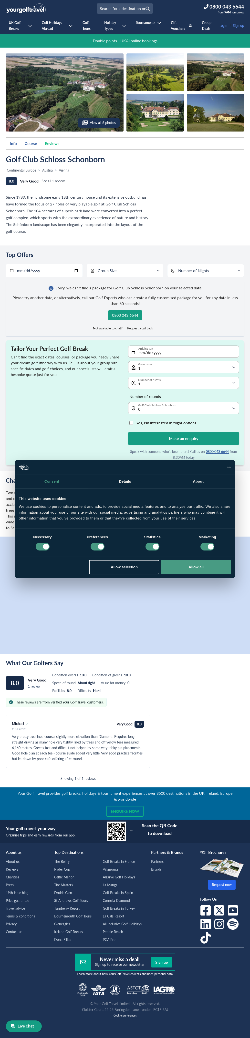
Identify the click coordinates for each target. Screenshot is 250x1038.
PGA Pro (109, 939)
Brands (156, 869)
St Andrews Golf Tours (71, 900)
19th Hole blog (17, 893)
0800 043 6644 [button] (125, 315)
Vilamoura (110, 869)
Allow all (196, 567)
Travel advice (15, 908)
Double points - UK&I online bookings (125, 40)
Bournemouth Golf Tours (73, 916)
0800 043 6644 (217, 451)
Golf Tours (87, 25)
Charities (12, 877)
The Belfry (62, 861)
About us (13, 861)
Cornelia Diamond (116, 900)
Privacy (11, 924)
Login (223, 25)
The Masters (63, 885)
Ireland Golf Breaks (68, 932)
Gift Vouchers (181, 25)
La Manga (110, 885)
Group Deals (206, 25)
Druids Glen (63, 893)
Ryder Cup (62, 869)
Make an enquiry (183, 438)
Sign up (238, 25)
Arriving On (145, 348)
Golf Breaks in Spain (118, 893)
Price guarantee (17, 900)
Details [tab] (125, 481)
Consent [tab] (51, 481)
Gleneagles (62, 924)
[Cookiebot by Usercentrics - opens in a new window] (209, 467)
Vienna (64, 170)
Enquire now (125, 811)
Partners (157, 861)
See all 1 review (53, 181)
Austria (47, 170)
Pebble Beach (113, 932)
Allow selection (124, 567)
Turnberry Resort (67, 908)
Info (13, 143)
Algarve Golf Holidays (119, 877)
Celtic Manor (64, 877)
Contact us (14, 932)
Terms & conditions (20, 916)
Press (10, 885)
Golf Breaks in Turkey (119, 908)
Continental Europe (21, 170)
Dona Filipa (62, 939)
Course (31, 143)
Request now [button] (222, 885)
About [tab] (198, 481)
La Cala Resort (113, 916)
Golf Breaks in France (119, 861)
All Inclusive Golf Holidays (122, 924)
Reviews (52, 143)
